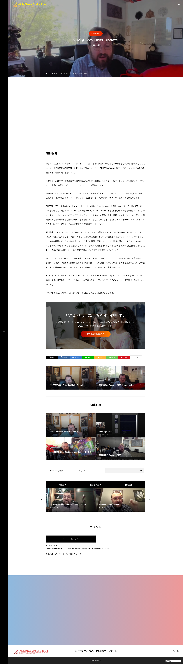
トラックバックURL (52, 545)
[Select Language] (173, 661)
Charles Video (95, 33)
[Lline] (88, 357)
